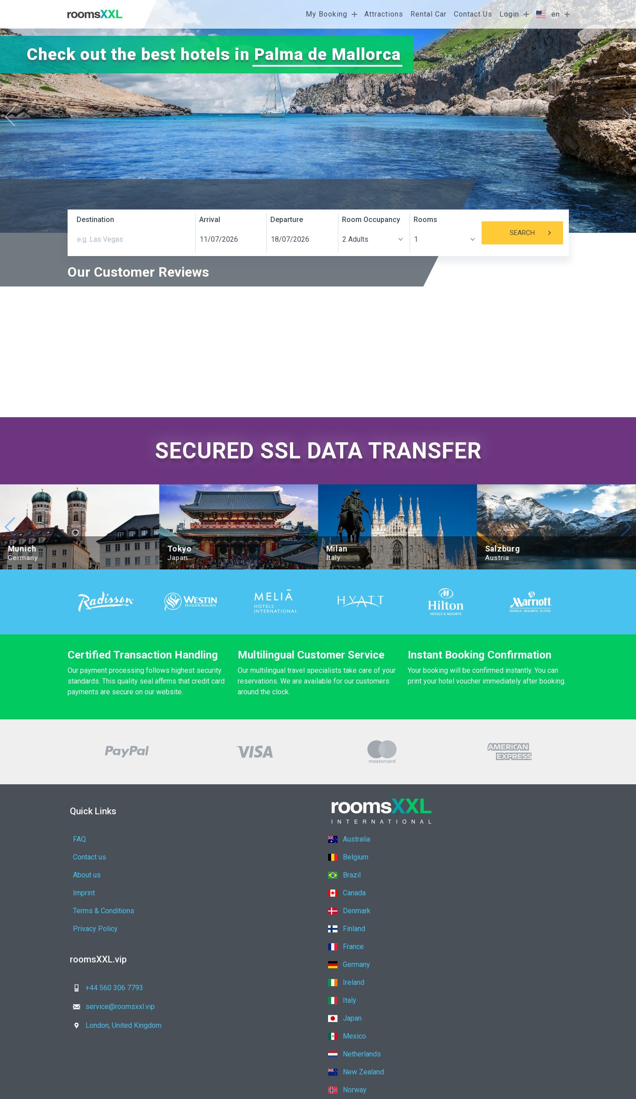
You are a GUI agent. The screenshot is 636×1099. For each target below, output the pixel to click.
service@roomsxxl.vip (231, 934)
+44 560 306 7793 (105, 934)
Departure (286, 219)
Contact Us (473, 14)
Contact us (209, 839)
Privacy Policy (215, 875)
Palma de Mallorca (327, 54)
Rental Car (428, 14)
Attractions (383, 14)
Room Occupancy (371, 219)
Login (509, 14)
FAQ (79, 839)
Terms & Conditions (103, 875)
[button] (625, 116)
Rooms (425, 219)
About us (87, 857)
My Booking (326, 14)
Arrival (209, 219)
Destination (95, 219)
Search (536, 232)
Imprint (204, 857)
